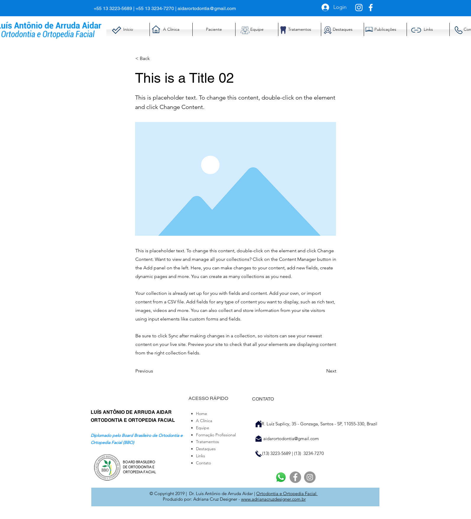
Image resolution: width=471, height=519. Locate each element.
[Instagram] (310, 477)
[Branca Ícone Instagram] (359, 7)
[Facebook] (295, 477)
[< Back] (154, 58)
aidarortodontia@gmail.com (207, 8)
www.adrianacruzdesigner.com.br (273, 499)
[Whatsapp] (281, 477)
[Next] (321, 371)
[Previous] (154, 371)
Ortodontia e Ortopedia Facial (287, 493)
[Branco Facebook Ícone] (371, 7)
